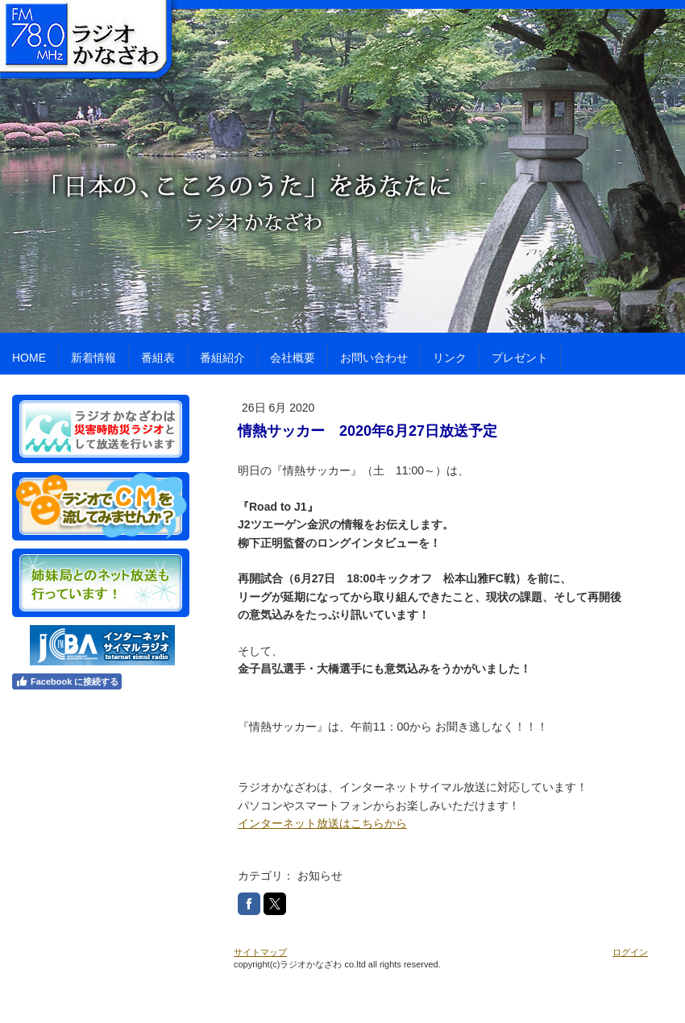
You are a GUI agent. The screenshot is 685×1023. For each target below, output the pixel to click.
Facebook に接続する (66, 681)
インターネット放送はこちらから (322, 823)
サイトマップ (260, 952)
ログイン (630, 952)
